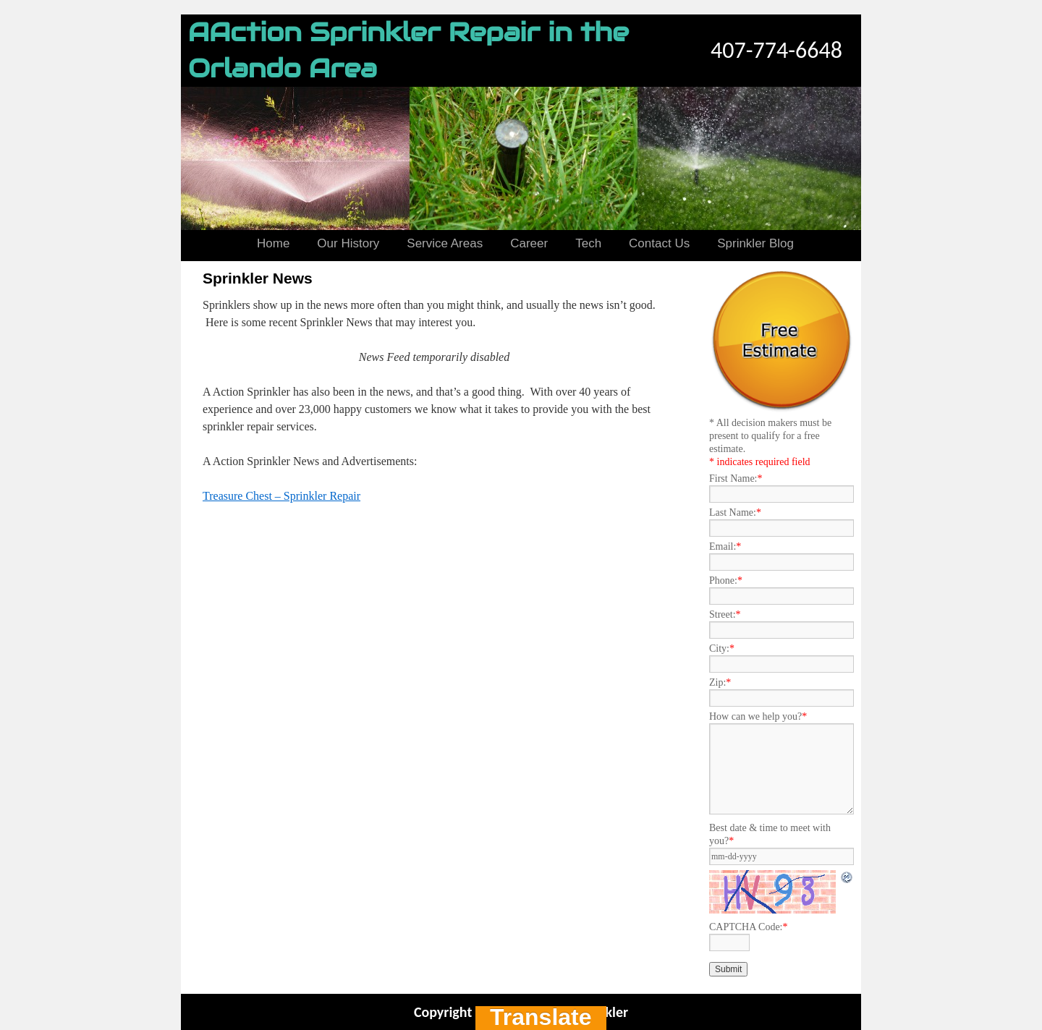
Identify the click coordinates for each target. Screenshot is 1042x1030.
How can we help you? (758, 716)
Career (529, 243)
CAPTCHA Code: (748, 927)
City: (721, 648)
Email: (725, 546)
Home (273, 243)
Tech (588, 243)
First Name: (736, 478)
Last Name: (735, 512)
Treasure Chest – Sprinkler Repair (281, 496)
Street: (725, 614)
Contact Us (659, 243)
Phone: (725, 580)
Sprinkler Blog (755, 243)
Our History (348, 243)
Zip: (720, 682)
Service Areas (445, 243)
